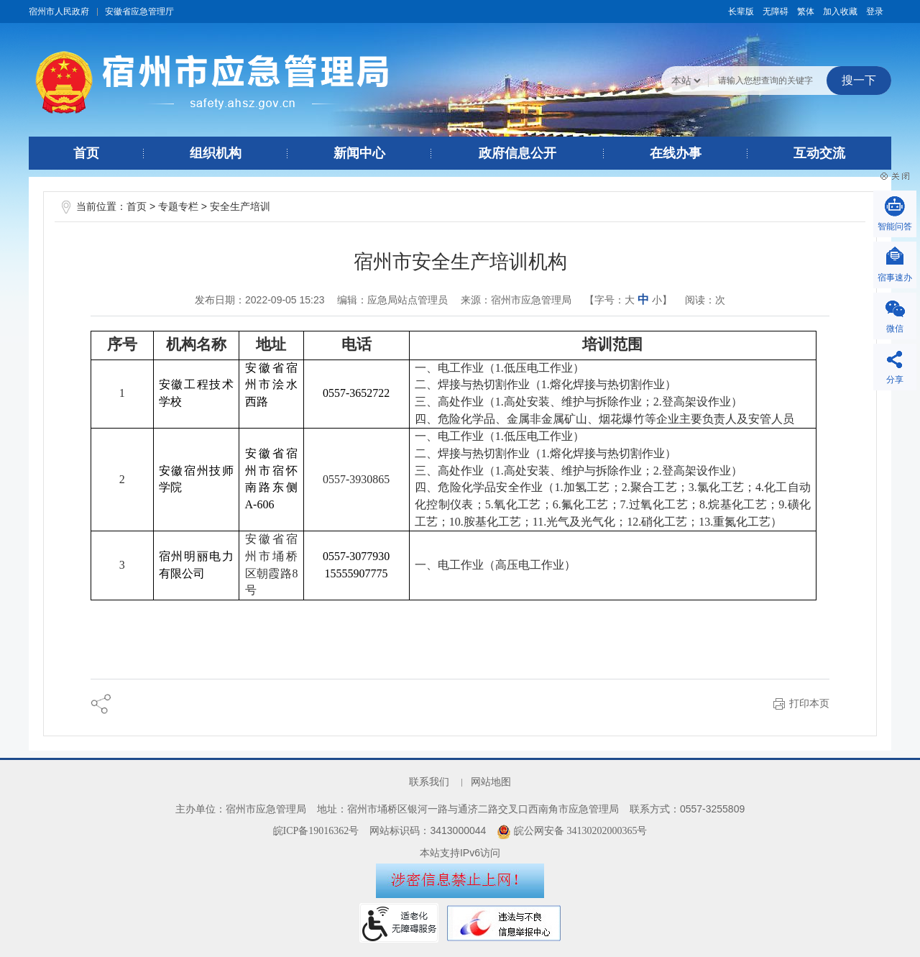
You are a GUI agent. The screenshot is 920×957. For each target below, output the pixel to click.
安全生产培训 (240, 206)
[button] (741, 11)
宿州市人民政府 (59, 11)
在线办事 (676, 153)
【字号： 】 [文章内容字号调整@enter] (628, 299)
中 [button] (643, 299)
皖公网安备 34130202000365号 (572, 830)
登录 (874, 11)
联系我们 (429, 782)
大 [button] (630, 300)
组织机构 (216, 153)
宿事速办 (895, 278)
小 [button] (657, 300)
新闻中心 (359, 153)
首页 (86, 153)
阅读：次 (705, 300)
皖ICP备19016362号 (316, 830)
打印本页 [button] (809, 703)
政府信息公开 (517, 153)
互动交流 (819, 153)
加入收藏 (840, 11)
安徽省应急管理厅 (139, 11)
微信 (894, 329)
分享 (894, 380)
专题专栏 (178, 206)
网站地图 (491, 782)
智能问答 (895, 226)
